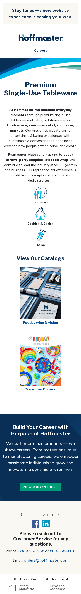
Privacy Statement (26, 588)
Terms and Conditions (57, 588)
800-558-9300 (63, 551)
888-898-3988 (31, 551)
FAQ (9, 586)
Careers (40, 50)
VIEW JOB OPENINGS (41, 487)
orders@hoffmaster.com (46, 560)
